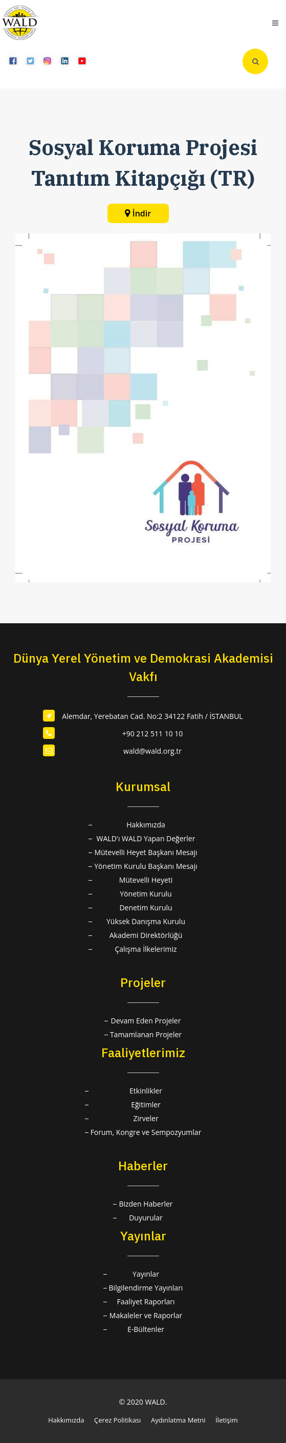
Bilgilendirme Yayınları (146, 1288)
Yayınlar (146, 1274)
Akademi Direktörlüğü (146, 935)
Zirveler (145, 1118)
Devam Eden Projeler (146, 1020)
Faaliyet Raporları (145, 1301)
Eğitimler (146, 1104)
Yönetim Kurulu (145, 894)
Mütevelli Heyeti (146, 880)
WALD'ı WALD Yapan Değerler (146, 838)
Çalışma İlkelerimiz (146, 949)
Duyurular (146, 1217)
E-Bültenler (145, 1329)
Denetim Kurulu (145, 907)
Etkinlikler (145, 1091)
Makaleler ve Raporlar (145, 1315)
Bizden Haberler (145, 1204)
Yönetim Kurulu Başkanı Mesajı (145, 866)
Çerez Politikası (117, 1420)
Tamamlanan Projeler (146, 1034)
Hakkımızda (145, 824)
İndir (142, 213)
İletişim (226, 1420)
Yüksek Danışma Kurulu (145, 921)
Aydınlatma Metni (178, 1420)
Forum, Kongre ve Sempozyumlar (146, 1132)
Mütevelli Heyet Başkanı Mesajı (145, 852)
